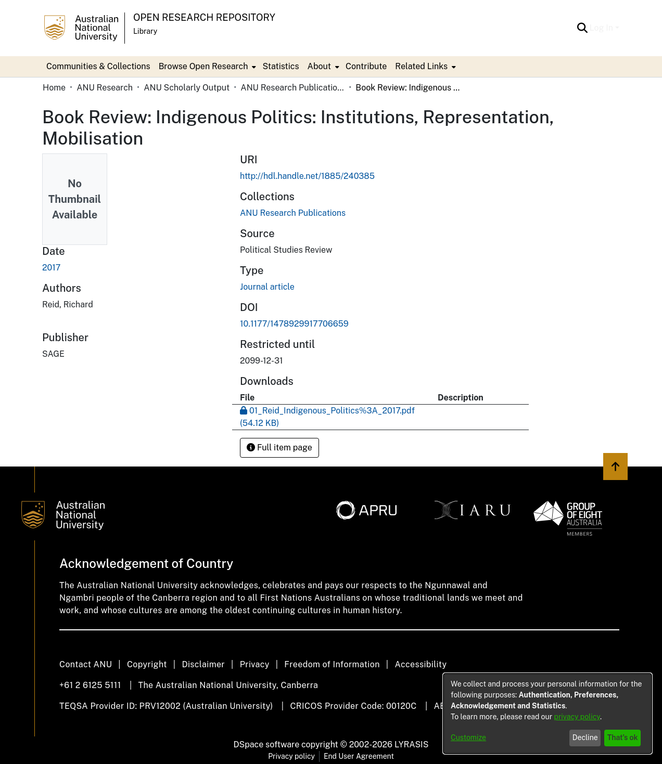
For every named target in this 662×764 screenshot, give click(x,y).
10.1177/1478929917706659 (294, 324)
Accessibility (420, 664)
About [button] (319, 66)
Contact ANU (85, 664)
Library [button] (145, 31)
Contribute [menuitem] (366, 66)
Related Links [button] (421, 66)
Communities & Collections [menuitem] (98, 66)
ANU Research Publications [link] (292, 88)
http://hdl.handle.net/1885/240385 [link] (307, 176)
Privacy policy (291, 756)
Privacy (255, 664)
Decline (585, 737)
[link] (293, 213)
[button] (582, 28)
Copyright (147, 664)
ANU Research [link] (105, 88)
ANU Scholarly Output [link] (187, 88)
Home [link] (54, 88)
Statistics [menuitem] (280, 66)
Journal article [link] (267, 287)
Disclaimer (203, 664)
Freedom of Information (331, 664)
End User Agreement (359, 756)
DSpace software (267, 744)
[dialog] (547, 714)
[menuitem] (207, 66)
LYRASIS (411, 744)
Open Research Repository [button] (204, 17)
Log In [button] (602, 28)
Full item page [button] (279, 447)
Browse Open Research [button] (203, 66)
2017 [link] (51, 268)
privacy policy (577, 717)
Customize (468, 737)
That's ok (622, 737)
